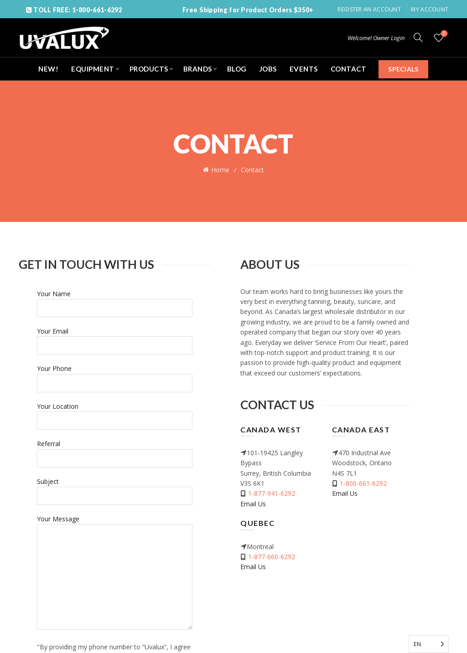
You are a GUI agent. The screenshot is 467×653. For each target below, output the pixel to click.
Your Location (114, 412)
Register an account (369, 9)
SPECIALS (403, 69)
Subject (114, 487)
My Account (429, 9)
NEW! (48, 69)
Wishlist (443, 34)
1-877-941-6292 (271, 492)
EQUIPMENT (92, 69)
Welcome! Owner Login (376, 38)
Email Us (253, 502)
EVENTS (304, 69)
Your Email (114, 337)
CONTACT (349, 69)
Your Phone (114, 374)
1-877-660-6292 (271, 555)
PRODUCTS (149, 69)
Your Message (114, 572)
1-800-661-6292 (363, 482)
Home (220, 169)
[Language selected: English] (429, 644)
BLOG (237, 69)
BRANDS (197, 69)
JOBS (268, 69)
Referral (114, 450)
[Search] (418, 37)
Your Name (114, 299)
